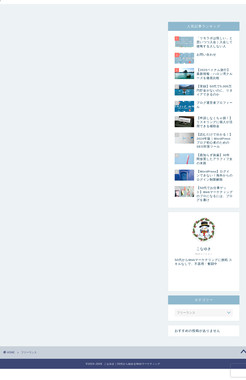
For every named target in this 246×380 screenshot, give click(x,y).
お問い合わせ (153, 10)
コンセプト (116, 10)
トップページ (24, 10)
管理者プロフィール (71, 10)
